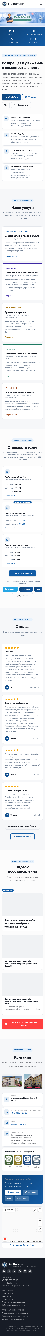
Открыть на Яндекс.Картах (22, 1245)
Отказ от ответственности (13, 1319)
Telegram (31, 97)
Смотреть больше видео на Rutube (21, 1024)
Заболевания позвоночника (13, 1305)
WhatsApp (11, 97)
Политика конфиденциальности (15, 1313)
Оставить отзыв (22, 837)
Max (6, 105)
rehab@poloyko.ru (18, 1124)
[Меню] (41, 4)
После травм (7, 1299)
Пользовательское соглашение (15, 1316)
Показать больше (22, 573)
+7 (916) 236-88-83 (22, 596)
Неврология (7, 1296)
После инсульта (8, 1294)
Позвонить (21, 105)
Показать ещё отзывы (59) (22, 826)
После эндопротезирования (13, 1302)
